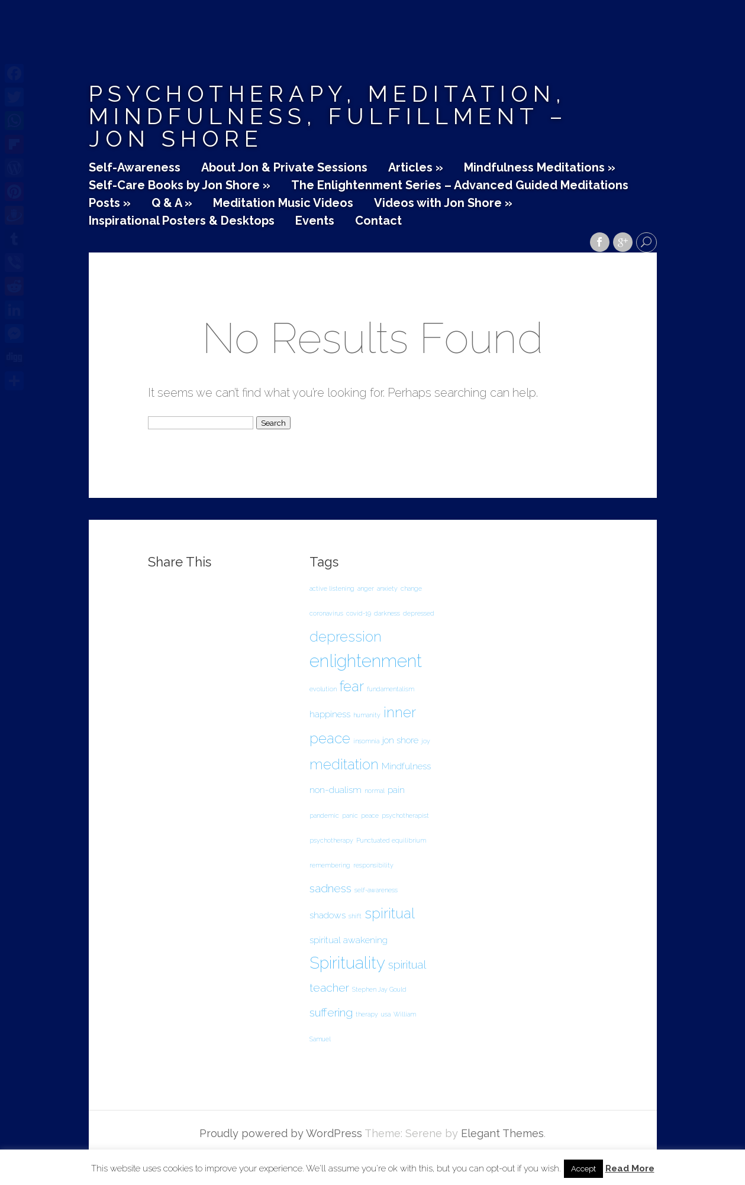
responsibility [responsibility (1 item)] (373, 865)
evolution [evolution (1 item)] (323, 688)
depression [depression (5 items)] (345, 636)
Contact (378, 221)
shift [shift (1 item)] (355, 915)
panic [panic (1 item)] (350, 815)
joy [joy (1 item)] (425, 740)
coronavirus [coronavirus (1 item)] (326, 613)
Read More (629, 1168)
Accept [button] (583, 1168)
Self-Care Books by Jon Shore (179, 185)
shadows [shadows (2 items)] (327, 915)
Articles (415, 167)
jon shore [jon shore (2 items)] (400, 740)
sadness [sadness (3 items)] (330, 888)
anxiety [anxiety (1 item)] (387, 588)
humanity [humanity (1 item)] (366, 714)
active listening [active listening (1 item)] (331, 588)
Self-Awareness (134, 167)
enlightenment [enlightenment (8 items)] (365, 660)
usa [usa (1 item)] (386, 1014)
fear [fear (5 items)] (352, 686)
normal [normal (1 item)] (375, 790)
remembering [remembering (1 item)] (329, 865)
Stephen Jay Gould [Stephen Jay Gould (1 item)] (379, 989)
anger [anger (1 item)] (365, 588)
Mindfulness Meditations (539, 167)
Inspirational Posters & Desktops (182, 221)
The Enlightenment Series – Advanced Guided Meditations (459, 185)
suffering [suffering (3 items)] (331, 1012)
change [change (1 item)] (411, 588)
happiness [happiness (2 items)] (329, 714)
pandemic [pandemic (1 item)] (324, 815)
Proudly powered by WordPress (280, 1133)
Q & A (171, 203)
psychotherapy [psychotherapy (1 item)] (331, 840)
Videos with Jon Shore (443, 203)
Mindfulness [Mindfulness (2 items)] (406, 766)
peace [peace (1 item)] (370, 815)
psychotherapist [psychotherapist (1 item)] (405, 815)
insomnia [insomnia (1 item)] (366, 740)
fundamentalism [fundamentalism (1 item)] (390, 688)
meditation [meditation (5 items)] (344, 764)
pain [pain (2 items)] (396, 789)
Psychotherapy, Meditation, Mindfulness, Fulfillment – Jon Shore (328, 116)
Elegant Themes (502, 1133)
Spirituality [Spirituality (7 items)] (347, 963)
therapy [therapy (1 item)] (367, 1014)
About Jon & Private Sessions (284, 167)
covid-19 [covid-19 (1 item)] (358, 613)
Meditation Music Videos (283, 203)
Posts (110, 203)
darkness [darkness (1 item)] (387, 613)
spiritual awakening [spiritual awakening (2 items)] (348, 940)
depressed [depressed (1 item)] (418, 613)
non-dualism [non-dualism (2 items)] (335, 789)
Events (314, 221)
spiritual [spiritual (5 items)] (390, 913)
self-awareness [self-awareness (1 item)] (376, 889)
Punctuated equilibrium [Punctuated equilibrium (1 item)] (391, 840)
